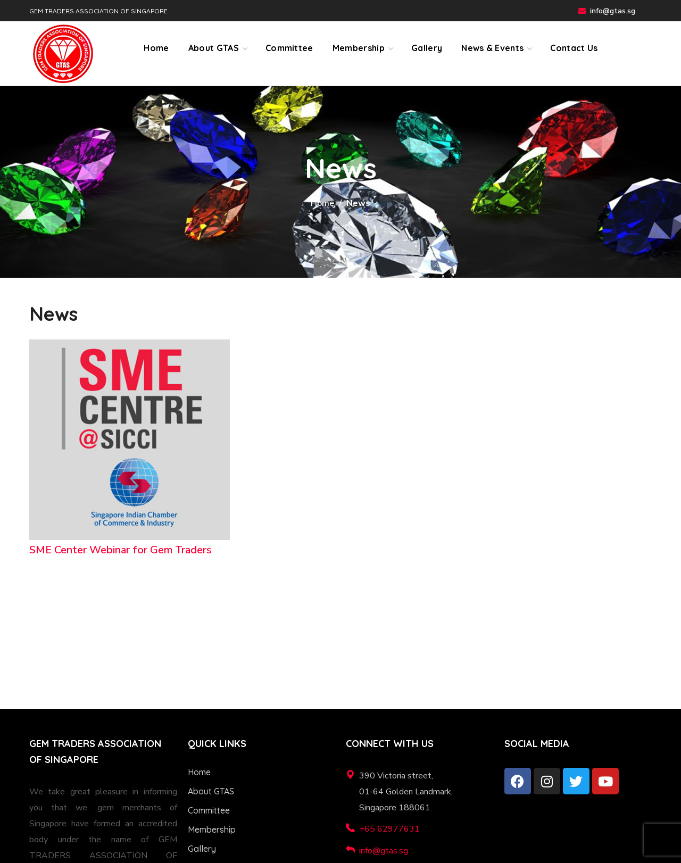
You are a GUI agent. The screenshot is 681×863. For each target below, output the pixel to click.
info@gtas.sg (612, 11)
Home (322, 203)
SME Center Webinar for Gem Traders (120, 550)
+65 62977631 (389, 829)
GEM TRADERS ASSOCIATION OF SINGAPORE (98, 11)
